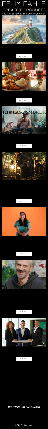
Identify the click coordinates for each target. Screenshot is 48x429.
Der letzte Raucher (24, 140)
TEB (24, 51)
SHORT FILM (24, 48)
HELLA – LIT (24, 187)
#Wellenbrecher (24, 295)
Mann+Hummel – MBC (24, 353)
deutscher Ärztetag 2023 (24, 242)
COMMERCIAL (24, 137)
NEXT (28, 374)
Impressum (28, 425)
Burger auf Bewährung (24, 95)
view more (24, 56)
